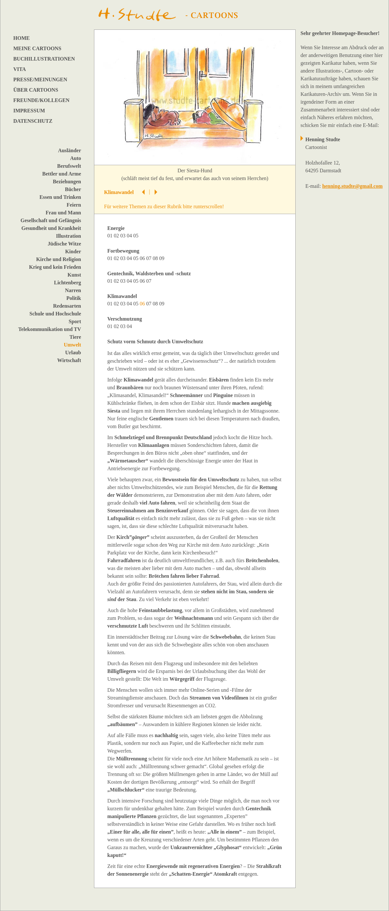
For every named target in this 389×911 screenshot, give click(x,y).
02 (117, 235)
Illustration (68, 236)
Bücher (73, 189)
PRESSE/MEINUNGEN (40, 79)
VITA (19, 69)
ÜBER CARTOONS (35, 90)
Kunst (74, 275)
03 (123, 235)
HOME (21, 38)
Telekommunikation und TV (49, 329)
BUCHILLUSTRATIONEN (44, 59)
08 (156, 258)
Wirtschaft (69, 360)
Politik (73, 298)
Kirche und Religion (58, 259)
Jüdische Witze (64, 243)
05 (136, 235)
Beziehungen (67, 181)
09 (162, 258)
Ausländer (69, 150)
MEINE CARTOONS (37, 48)
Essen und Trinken (60, 197)
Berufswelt (69, 166)
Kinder (73, 251)
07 (149, 258)
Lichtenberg (67, 282)
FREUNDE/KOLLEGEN (41, 100)
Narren (73, 290)
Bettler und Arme (61, 174)
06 (143, 258)
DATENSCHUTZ (33, 121)
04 (130, 235)
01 (110, 235)
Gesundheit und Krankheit (51, 228)
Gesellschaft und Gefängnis (50, 220)
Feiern (74, 205)
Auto (75, 158)
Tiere (75, 337)
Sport (75, 321)
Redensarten (67, 306)
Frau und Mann (63, 212)
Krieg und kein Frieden (55, 267)
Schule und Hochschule (55, 313)
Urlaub (73, 352)
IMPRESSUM (29, 110)
